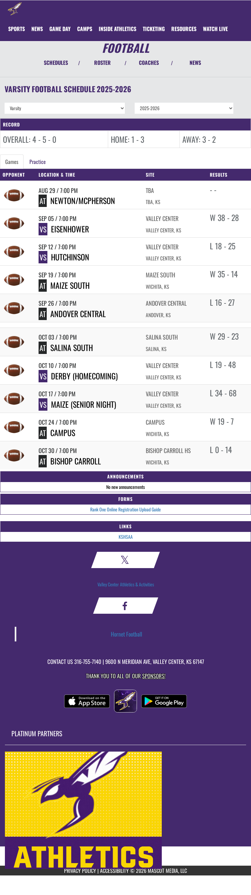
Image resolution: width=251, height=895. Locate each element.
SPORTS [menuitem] (16, 29)
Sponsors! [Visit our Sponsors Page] (153, 676)
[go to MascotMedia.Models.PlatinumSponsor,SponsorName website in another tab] (125, 810)
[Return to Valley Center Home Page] (15, 8)
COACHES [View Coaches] (149, 62)
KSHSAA (126, 536)
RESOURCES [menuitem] (183, 29)
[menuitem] (37, 29)
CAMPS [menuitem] (84, 29)
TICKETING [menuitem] (154, 29)
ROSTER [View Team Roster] (102, 62)
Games (11, 162)
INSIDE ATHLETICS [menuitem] (117, 29)
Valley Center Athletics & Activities (125, 584)
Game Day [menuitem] (60, 29)
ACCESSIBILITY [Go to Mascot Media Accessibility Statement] (114, 870)
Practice (37, 162)
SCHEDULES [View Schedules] (56, 62)
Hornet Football (126, 634)
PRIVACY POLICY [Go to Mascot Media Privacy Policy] (80, 870)
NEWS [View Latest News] (195, 62)
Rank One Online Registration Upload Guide (125, 509)
